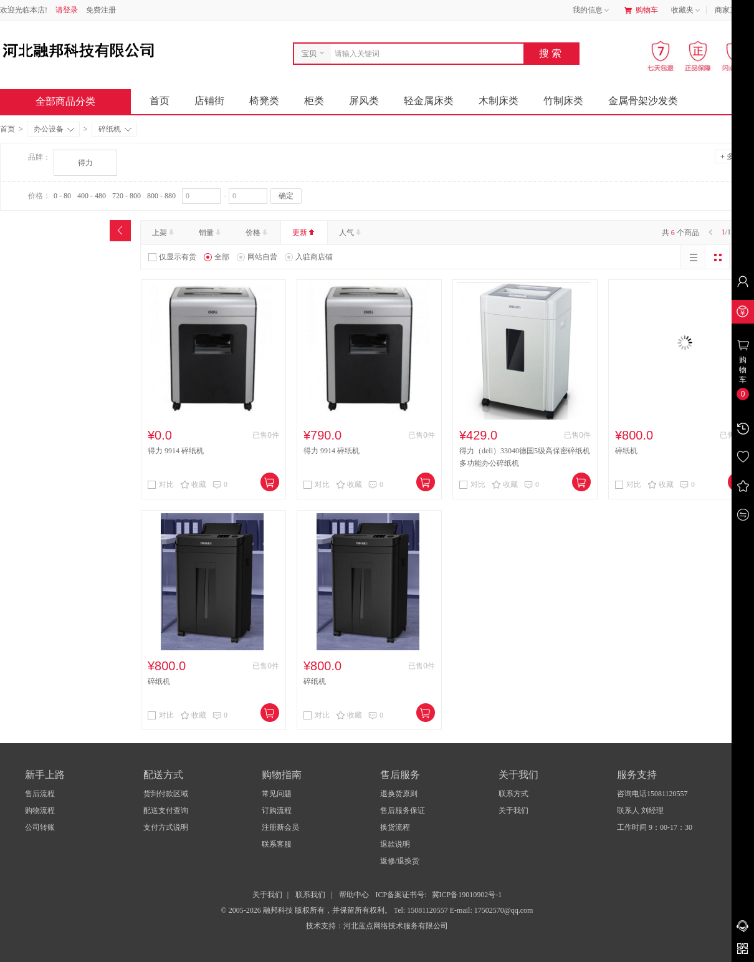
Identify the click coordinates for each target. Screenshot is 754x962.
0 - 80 (62, 195)
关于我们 (513, 810)
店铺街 (209, 100)
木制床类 (498, 100)
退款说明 (395, 844)
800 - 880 (161, 195)
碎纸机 (114, 129)
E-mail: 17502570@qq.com (491, 910)
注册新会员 (280, 827)
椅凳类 (264, 100)
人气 (351, 232)
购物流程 (40, 810)
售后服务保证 (402, 810)
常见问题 (277, 793)
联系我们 (310, 894)
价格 (258, 232)
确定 (286, 195)
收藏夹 (686, 11)
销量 (211, 232)
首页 (159, 100)
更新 (304, 232)
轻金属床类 (429, 100)
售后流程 (40, 793)
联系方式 (513, 793)
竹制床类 (563, 100)
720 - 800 (126, 195)
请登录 (66, 10)
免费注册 (101, 10)
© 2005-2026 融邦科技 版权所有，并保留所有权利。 (306, 910)
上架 (164, 232)
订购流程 (277, 810)
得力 (85, 162)
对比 (161, 484)
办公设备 (54, 129)
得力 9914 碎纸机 (176, 450)
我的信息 (592, 11)
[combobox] (424, 54)
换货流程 (395, 827)
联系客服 (277, 844)
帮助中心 (354, 894)
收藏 (193, 484)
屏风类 (364, 100)
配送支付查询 (165, 810)
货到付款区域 (165, 793)
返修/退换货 (399, 861)
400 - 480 (91, 195)
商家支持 (734, 11)
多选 (731, 156)
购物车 (641, 10)
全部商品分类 (75, 101)
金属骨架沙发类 (643, 100)
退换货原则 (399, 793)
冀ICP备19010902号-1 (467, 894)
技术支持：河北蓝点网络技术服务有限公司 (377, 925)
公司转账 (40, 827)
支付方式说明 (165, 827)
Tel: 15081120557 (422, 910)
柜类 (314, 100)
